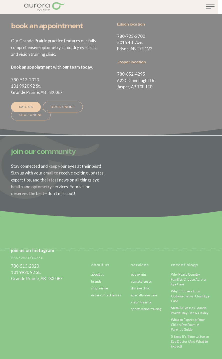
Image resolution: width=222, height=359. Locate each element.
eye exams (138, 274)
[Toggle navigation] (213, 8)
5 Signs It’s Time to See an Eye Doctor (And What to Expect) (190, 341)
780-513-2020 (25, 79)
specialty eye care (144, 295)
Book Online (63, 107)
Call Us (26, 107)
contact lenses (141, 281)
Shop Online (30, 115)
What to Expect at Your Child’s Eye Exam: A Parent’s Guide (188, 324)
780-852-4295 (131, 74)
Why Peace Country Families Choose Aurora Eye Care (188, 279)
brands (96, 281)
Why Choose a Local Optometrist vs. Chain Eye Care (190, 296)
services (140, 265)
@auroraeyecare (27, 257)
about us (100, 265)
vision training (141, 302)
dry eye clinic (140, 288)
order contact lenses (106, 295)
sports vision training (146, 309)
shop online (99, 288)
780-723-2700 (131, 36)
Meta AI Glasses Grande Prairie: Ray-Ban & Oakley (189, 310)
